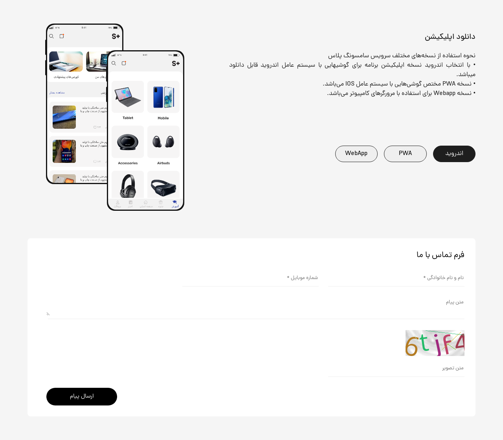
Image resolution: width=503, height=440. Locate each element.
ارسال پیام (82, 396)
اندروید (454, 154)
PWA (405, 154)
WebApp (356, 154)
